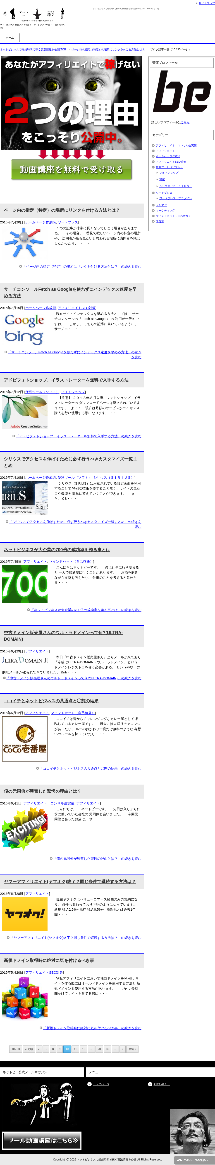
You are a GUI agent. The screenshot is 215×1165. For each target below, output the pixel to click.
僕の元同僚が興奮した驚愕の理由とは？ (42, 791)
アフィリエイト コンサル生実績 (48, 803)
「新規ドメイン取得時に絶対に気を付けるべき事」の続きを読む (92, 1028)
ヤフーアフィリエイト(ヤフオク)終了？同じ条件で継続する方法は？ (70, 881)
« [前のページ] (39, 1049)
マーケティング (165, 210)
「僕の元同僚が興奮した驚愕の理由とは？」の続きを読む (97, 858)
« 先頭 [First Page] (29, 1049)
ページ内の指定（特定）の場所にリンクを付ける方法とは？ (62, 210)
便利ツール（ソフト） (42, 392)
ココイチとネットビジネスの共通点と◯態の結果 (51, 701)
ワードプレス (68, 222)
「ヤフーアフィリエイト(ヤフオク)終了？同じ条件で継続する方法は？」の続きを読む (75, 938)
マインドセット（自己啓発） (71, 561)
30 (107, 1049)
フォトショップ (73, 392)
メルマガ (161, 205)
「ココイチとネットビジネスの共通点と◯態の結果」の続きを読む (90, 768)
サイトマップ (207, 3)
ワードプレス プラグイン (175, 198)
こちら (185, 122)
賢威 (162, 179)
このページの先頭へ (196, 1160)
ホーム (10, 37)
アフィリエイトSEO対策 (77, 308)
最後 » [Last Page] (132, 1049)
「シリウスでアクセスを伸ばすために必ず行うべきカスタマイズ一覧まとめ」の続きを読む (75, 524)
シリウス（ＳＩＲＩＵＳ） (113, 477)
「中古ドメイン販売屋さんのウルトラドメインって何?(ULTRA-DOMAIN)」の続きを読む (73, 678)
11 (75, 1049)
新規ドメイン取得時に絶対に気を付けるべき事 (49, 960)
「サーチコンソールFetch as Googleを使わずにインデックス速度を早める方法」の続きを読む (74, 354)
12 (83, 1049)
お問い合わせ (162, 1084)
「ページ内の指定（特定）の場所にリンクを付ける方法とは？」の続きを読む (82, 266)
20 (99, 1049)
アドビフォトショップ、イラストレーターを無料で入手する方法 (66, 380)
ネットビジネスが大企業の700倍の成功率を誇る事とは (57, 549)
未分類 (160, 221)
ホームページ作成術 (40, 222)
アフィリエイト (35, 561)
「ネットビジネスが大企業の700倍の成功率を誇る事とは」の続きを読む (86, 610)
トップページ (101, 1084)
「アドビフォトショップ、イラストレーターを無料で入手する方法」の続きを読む (78, 436)
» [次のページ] (122, 1049)
